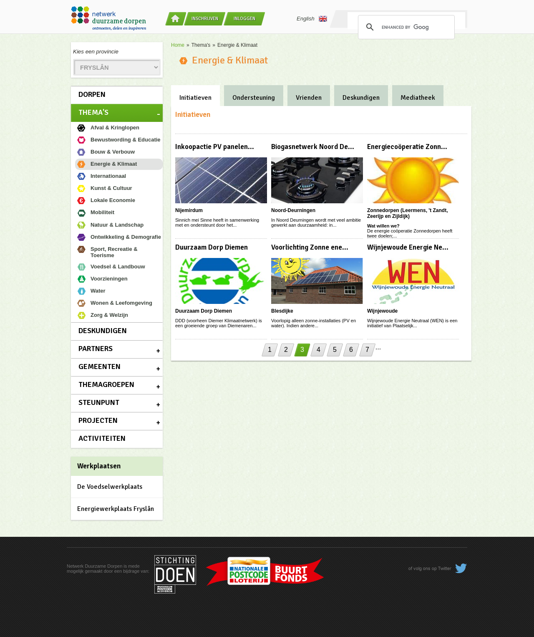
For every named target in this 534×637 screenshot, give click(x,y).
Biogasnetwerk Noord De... (312, 146)
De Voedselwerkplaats (109, 487)
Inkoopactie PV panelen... (214, 146)
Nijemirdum (189, 210)
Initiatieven (195, 98)
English (312, 18)
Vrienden (309, 98)
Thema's (93, 112)
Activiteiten (102, 438)
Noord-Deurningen (293, 210)
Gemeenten (99, 366)
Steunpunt (98, 402)
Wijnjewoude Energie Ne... (407, 247)
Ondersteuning (253, 98)
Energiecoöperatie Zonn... (407, 146)
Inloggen (244, 18)
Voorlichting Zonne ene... (309, 247)
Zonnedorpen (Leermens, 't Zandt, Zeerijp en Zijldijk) (407, 213)
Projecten (98, 420)
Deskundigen (102, 330)
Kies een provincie (95, 51)
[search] (405, 27)
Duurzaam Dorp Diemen (211, 247)
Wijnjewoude (382, 311)
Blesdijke (282, 311)
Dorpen (92, 94)
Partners (95, 348)
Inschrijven (204, 18)
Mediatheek (417, 98)
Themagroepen (106, 384)
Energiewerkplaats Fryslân (115, 509)
